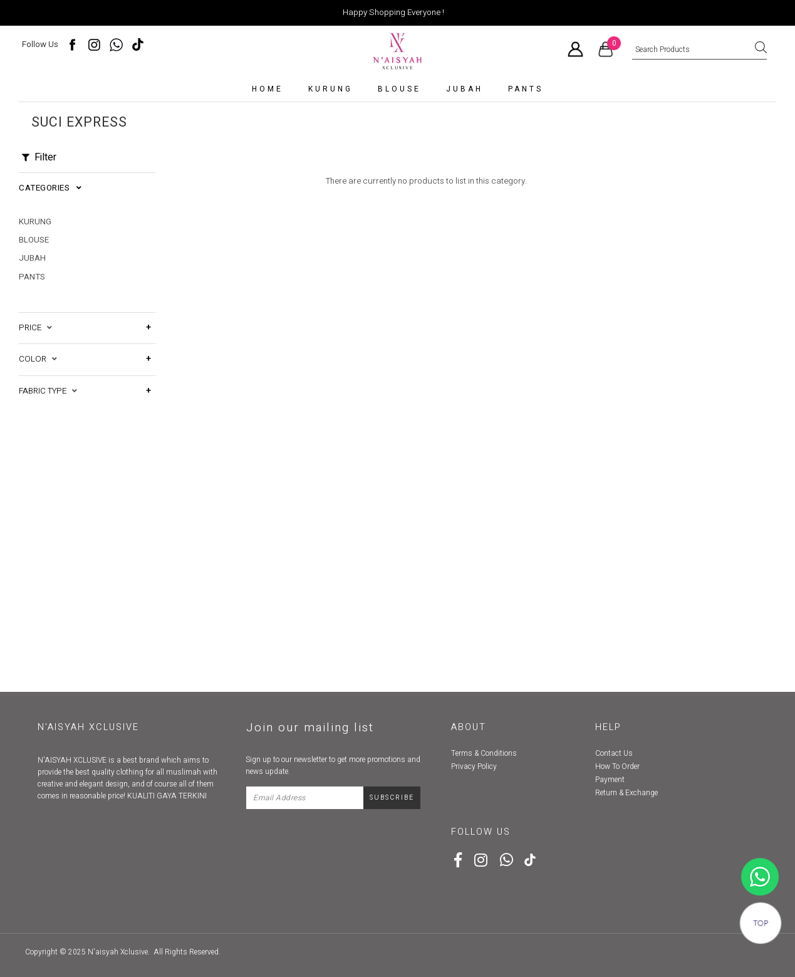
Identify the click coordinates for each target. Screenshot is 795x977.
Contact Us (614, 753)
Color (38, 346)
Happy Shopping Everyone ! (393, 12)
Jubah (464, 89)
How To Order (617, 766)
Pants (525, 89)
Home (267, 89)
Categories (50, 188)
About (468, 727)
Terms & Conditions (484, 753)
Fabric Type (48, 378)
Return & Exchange (626, 792)
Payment (610, 779)
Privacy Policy (474, 766)
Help (608, 727)
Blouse (399, 89)
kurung (330, 89)
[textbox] (699, 50)
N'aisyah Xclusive (118, 952)
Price (35, 314)
